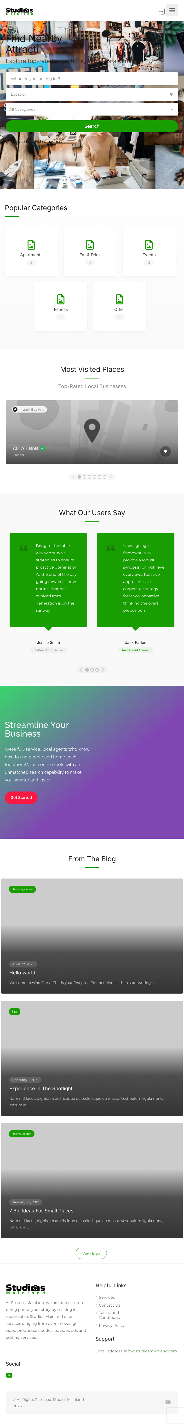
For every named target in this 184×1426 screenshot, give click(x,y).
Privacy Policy (112, 1325)
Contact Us (109, 1305)
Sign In (162, 11)
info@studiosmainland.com (150, 1351)
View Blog (91, 1253)
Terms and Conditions (109, 1315)
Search (92, 126)
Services (107, 1297)
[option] (92, 435)
